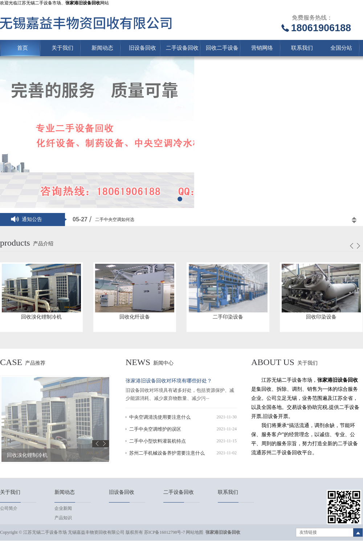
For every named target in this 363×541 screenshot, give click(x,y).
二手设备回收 (182, 48)
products (15, 242)
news (138, 362)
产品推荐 (35, 363)
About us (272, 362)
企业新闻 (63, 508)
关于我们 (62, 48)
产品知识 (63, 517)
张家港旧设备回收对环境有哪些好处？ (169, 381)
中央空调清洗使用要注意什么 (160, 417)
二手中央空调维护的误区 (155, 429)
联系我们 (302, 48)
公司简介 (8, 508)
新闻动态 (102, 48)
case (11, 362)
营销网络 (262, 48)
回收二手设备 (222, 48)
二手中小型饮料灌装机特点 (157, 441)
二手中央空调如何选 (114, 219)
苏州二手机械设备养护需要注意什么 (167, 453)
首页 (22, 48)
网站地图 (194, 532)
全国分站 (341, 48)
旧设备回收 (142, 48)
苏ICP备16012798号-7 (164, 532)
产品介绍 (43, 243)
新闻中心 (163, 363)
